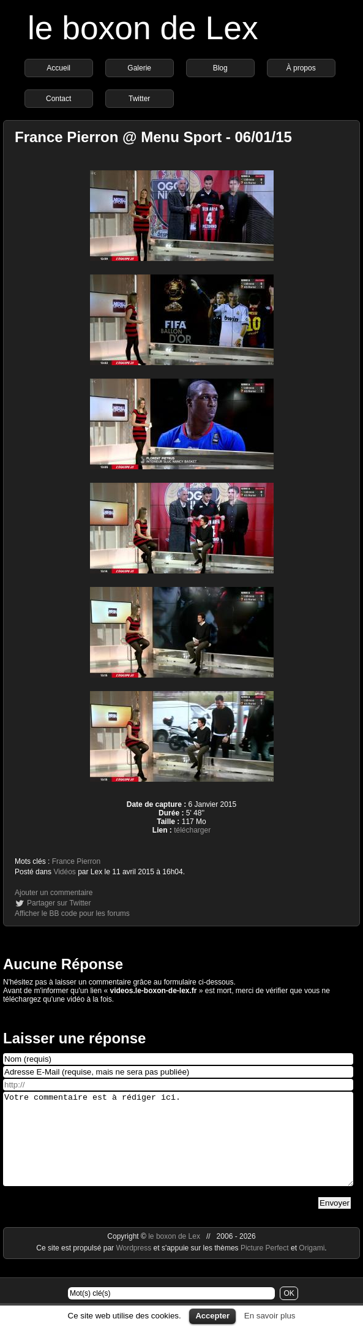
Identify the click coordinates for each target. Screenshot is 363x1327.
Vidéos (64, 872)
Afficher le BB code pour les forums (72, 913)
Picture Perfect (265, 1266)
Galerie (139, 68)
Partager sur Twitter (59, 903)
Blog (220, 68)
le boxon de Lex (143, 28)
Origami (311, 1266)
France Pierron (76, 861)
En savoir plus (270, 1315)
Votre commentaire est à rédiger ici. (178, 1148)
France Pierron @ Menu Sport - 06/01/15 (153, 137)
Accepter (212, 1315)
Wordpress (134, 1266)
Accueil (58, 68)
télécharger (192, 830)
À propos (301, 68)
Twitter (139, 98)
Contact (58, 98)
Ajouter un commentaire (53, 892)
